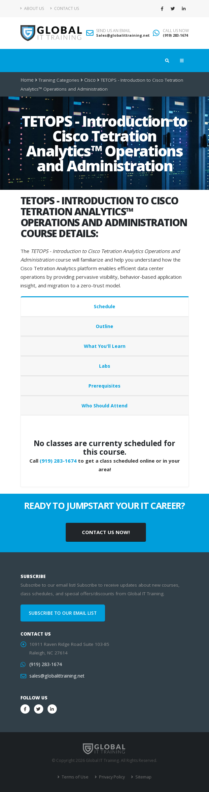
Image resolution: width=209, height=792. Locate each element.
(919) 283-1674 (175, 35)
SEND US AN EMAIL (113, 30)
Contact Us (64, 8)
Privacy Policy (111, 777)
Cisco (89, 80)
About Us (32, 8)
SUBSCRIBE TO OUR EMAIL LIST (63, 613)
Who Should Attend (104, 405)
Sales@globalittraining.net (123, 35)
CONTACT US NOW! (106, 532)
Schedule (104, 306)
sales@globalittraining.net (56, 676)
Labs (104, 366)
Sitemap (142, 777)
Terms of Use (75, 777)
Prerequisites (104, 386)
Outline (104, 326)
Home (26, 80)
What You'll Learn (104, 346)
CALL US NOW (176, 30)
